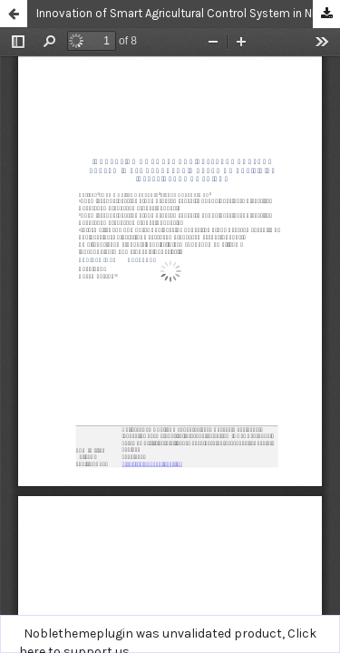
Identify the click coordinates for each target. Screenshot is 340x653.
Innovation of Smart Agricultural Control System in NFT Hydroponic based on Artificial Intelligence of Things (188, 13)
